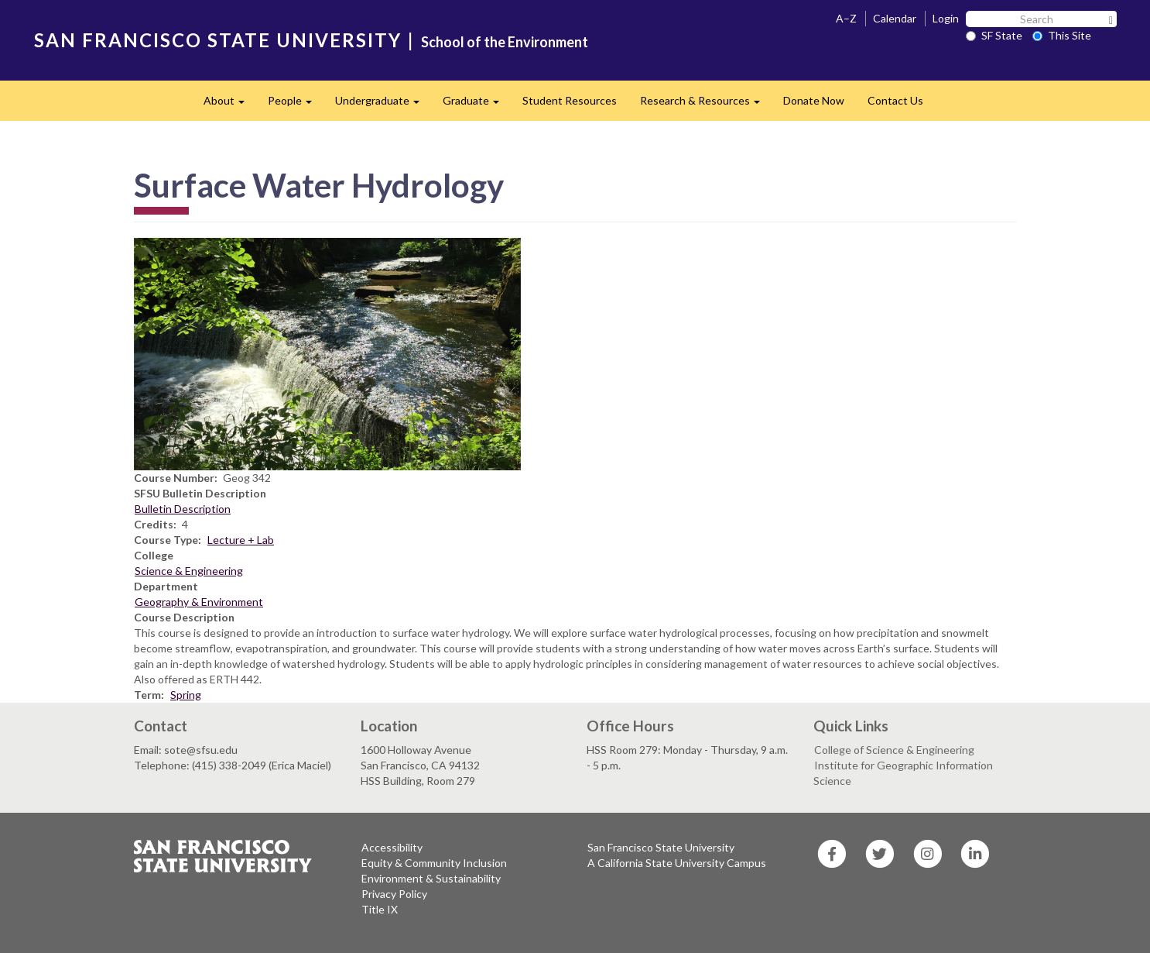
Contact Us (895, 100)
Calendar (894, 18)
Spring (185, 694)
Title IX (379, 909)
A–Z (846, 18)
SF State (994, 35)
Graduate (477, 105)
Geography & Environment (199, 601)
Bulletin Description (183, 508)
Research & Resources (706, 105)
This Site (1061, 35)
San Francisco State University (660, 847)
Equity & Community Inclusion (434, 862)
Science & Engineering (189, 570)
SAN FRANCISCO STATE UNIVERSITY (218, 40)
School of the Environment (504, 41)
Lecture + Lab (240, 539)
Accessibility (392, 847)
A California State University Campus (676, 862)
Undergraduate (383, 105)
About (230, 105)
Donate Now (813, 100)
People (295, 105)
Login (946, 18)
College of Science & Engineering (894, 749)
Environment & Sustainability (431, 878)
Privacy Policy (394, 893)
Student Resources (569, 100)
